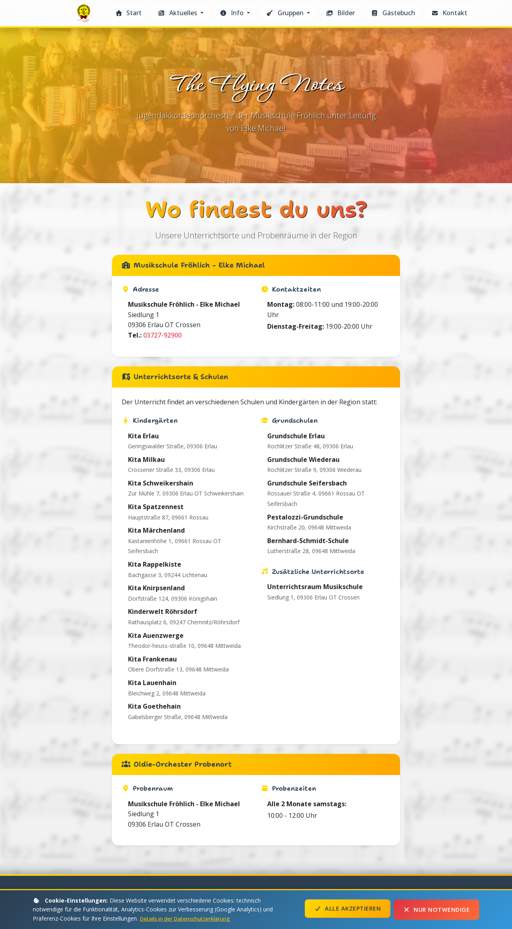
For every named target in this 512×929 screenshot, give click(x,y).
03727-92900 (162, 644)
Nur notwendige (436, 909)
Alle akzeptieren (347, 909)
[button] (180, 13)
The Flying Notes (85, 15)
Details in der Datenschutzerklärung (187, 918)
